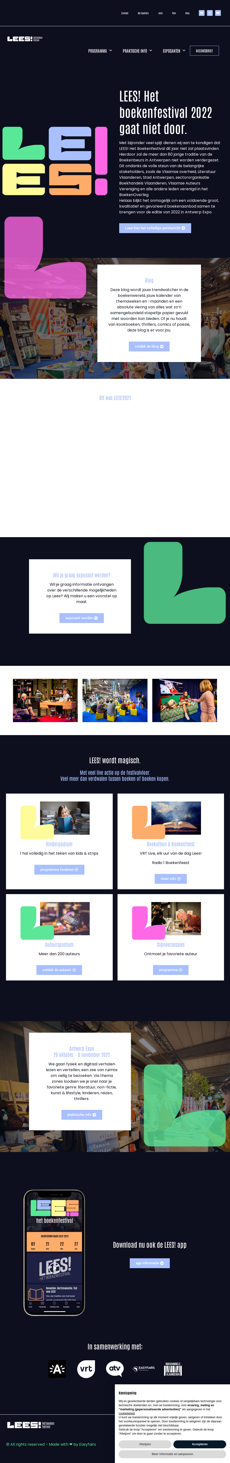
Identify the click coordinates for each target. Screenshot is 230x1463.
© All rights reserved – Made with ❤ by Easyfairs (51, 1444)
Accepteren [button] (199, 1444)
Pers (174, 12)
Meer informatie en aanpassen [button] (172, 1454)
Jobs (160, 12)
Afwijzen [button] (145, 1444)
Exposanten (174, 50)
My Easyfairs (143, 12)
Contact (124, 12)
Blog (187, 12)
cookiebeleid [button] (127, 1413)
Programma (100, 50)
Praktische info (137, 50)
